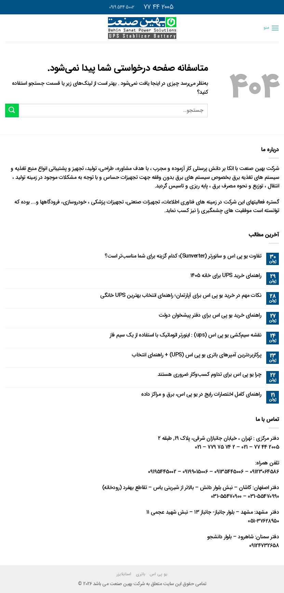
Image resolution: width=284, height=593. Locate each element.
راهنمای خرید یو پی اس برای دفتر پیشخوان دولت (210, 315)
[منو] (271, 27)
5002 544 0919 (122, 7)
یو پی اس (158, 574)
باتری (140, 574)
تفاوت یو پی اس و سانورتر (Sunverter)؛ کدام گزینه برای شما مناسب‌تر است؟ (183, 256)
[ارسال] (12, 110)
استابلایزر (124, 574)
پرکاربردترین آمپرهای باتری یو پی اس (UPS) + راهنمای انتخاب (196, 355)
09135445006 (229, 471)
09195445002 (162, 471)
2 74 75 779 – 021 (215, 447)
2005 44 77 (159, 7)
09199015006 (195, 471)
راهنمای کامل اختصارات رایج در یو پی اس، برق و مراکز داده (201, 394)
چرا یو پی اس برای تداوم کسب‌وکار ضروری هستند (209, 374)
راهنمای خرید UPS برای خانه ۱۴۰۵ (225, 275)
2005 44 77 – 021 (260, 447)
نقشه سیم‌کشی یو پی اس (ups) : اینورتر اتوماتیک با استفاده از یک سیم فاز (185, 335)
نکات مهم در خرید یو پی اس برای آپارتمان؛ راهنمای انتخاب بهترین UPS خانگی (180, 295)
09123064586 (264, 471)
